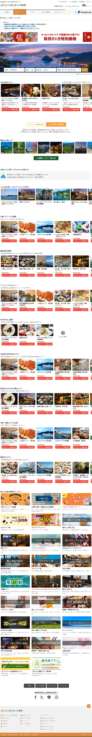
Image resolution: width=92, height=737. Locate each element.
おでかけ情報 (46, 12)
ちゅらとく (45, 723)
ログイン (89, 1)
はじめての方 (63, 1)
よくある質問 (73, 1)
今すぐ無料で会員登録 (56, 124)
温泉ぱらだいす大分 (47, 729)
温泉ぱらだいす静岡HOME (10, 715)
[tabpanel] (10, 98)
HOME (7, 12)
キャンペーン (58, 12)
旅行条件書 (35, 734)
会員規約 (4, 721)
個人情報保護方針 (13, 734)
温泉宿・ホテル (19, 12)
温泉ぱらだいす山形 (47, 726)
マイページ (63, 685)
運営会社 (3, 734)
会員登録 (81, 1)
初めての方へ (6, 718)
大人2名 (45, 70)
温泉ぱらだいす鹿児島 (48, 721)
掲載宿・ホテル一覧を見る (47, 158)
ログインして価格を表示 (11, 109)
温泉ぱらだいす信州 (47, 718)
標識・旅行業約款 (25, 734)
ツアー (33, 12)
